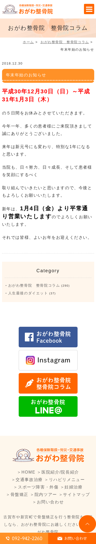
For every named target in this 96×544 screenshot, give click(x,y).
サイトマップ (76, 494)
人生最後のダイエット (28, 293)
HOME (28, 472)
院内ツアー (46, 494)
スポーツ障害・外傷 (38, 487)
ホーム (28, 42)
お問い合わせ (50, 502)
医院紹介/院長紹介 (60, 472)
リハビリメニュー (67, 479)
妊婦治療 (73, 487)
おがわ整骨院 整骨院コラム (64, 42)
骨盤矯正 (19, 494)
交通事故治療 (29, 479)
